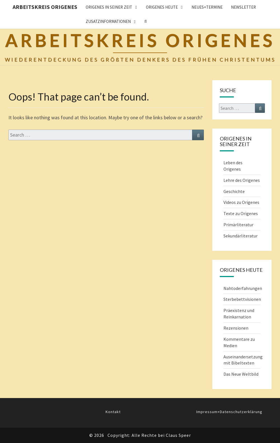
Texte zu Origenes (240, 213)
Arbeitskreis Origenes (45, 6)
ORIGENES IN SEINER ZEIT (109, 7)
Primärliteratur (238, 224)
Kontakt (113, 411)
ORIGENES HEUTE (162, 7)
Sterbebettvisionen (242, 299)
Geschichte (234, 191)
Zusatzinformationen (108, 21)
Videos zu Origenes (241, 202)
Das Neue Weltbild (240, 374)
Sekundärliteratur (240, 236)
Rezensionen (235, 328)
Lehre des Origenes (241, 180)
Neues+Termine (207, 7)
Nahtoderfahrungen (242, 288)
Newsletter (243, 7)
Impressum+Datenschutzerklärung (229, 411)
